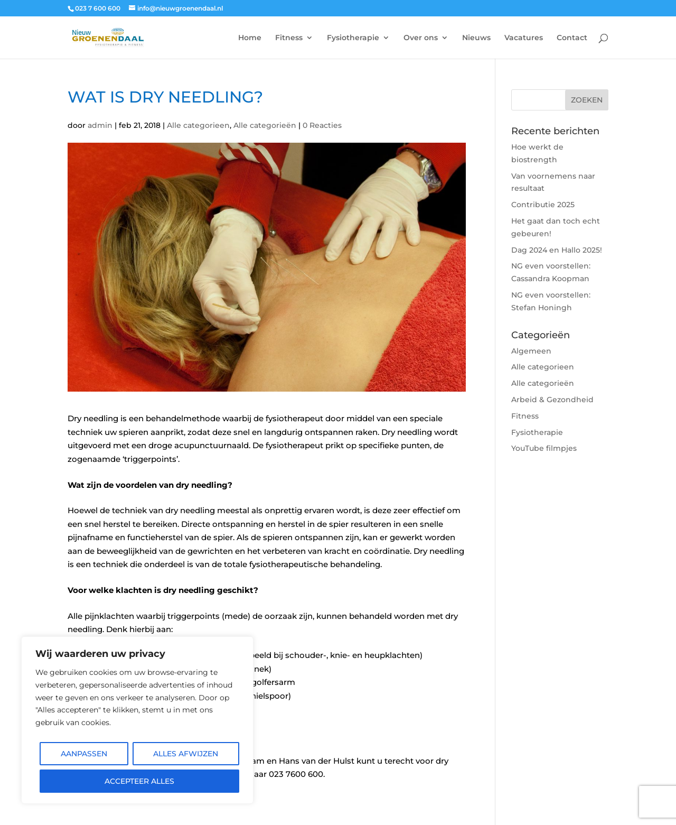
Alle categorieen (198, 125)
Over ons (420, 38)
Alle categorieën (264, 125)
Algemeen (531, 351)
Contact (572, 38)
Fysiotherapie (353, 38)
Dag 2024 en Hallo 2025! (556, 250)
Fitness (289, 38)
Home (249, 38)
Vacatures (523, 38)
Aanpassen (84, 753)
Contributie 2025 (543, 204)
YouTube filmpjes (544, 448)
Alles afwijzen (185, 753)
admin (100, 125)
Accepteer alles (139, 781)
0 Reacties (322, 125)
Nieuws (476, 38)
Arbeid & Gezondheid (552, 399)
